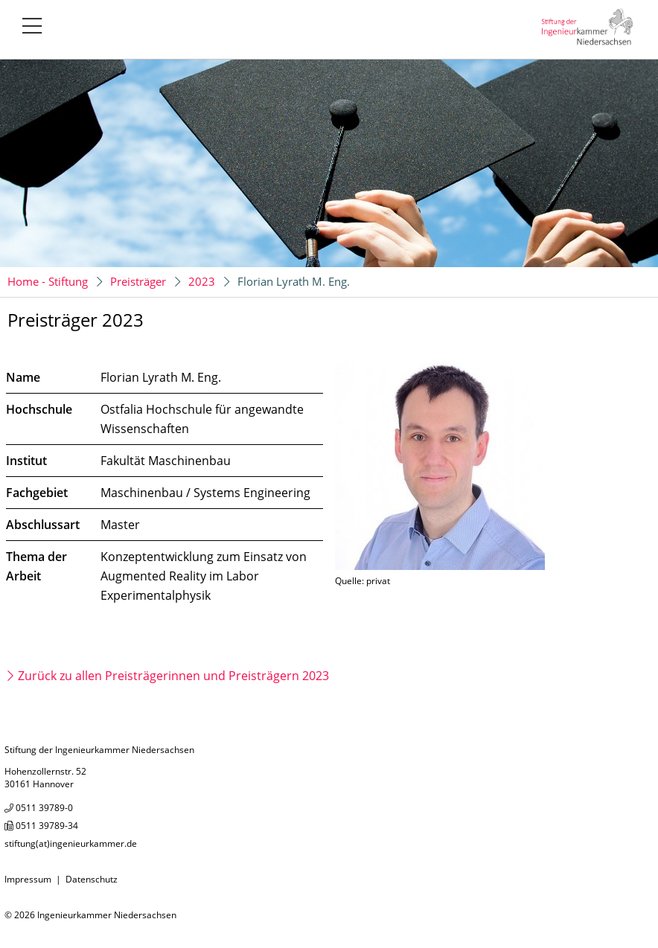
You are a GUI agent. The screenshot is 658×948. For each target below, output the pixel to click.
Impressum (27, 879)
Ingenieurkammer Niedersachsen (106, 915)
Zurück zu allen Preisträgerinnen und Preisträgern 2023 (173, 675)
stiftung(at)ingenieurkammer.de (70, 843)
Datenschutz (92, 879)
